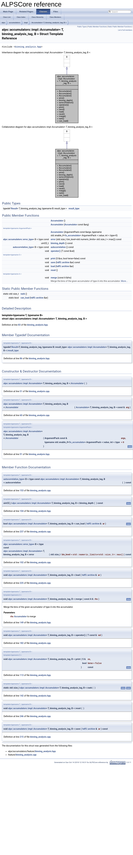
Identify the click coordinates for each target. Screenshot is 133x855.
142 (22, 695)
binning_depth (58, 243)
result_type (74, 208)
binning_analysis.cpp (39, 391)
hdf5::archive (63, 262)
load (53, 266)
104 (22, 511)
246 (22, 716)
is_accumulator (72, 235)
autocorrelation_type (23, 247)
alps (3, 23)
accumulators (14, 23)
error (53, 239)
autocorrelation (58, 247)
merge (54, 277)
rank (23, 294)
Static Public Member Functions (119, 27)
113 (22, 675)
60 (21, 415)
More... (124, 281)
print (53, 258)
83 (19, 325)
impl (26, 23)
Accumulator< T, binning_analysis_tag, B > (48, 23)
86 (21, 358)
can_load (25, 297)
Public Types (82, 27)
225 (22, 583)
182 (22, 643)
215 (22, 737)
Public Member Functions (97, 27)
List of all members (125, 30)
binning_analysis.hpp (28, 46)
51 (21, 391)
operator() (55, 251)
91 (21, 454)
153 (22, 490)
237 (22, 531)
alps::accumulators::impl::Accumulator (87, 347)
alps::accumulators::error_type (18, 239)
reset (53, 270)
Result (14, 208)
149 (22, 622)
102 (22, 562)
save (53, 262)
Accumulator (57, 220)
